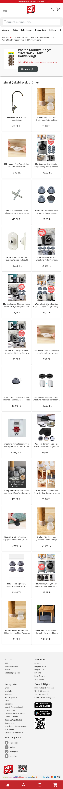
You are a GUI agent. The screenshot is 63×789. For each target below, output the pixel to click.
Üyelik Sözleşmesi (41, 691)
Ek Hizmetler (9, 729)
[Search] (31, 22)
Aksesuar (8, 694)
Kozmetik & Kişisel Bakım (15, 713)
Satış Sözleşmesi (41, 694)
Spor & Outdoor (11, 717)
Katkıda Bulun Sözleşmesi (44, 697)
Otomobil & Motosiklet (14, 733)
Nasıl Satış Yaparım (12, 673)
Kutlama (52, 30)
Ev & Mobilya (10, 710)
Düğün (15, 30)
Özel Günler (39, 679)
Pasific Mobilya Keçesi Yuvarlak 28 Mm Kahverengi (21, 40)
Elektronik (8, 704)
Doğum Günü (40, 30)
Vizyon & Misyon (11, 666)
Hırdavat (34, 37)
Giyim (7, 688)
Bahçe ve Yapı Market (20, 37)
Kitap (7, 701)
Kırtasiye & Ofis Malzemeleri (16, 726)
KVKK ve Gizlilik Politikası (44, 688)
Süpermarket (10, 723)
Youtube (11, 756)
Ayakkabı (8, 691)
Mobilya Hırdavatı (47, 37)
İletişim (7, 670)
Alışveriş (5, 30)
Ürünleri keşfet (28, 69)
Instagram (11, 752)
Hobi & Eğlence (11, 697)
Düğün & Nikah (40, 666)
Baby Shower (26, 30)
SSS (6, 663)
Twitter (10, 747)
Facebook (11, 743)
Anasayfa (5, 37)
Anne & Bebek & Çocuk (14, 707)
